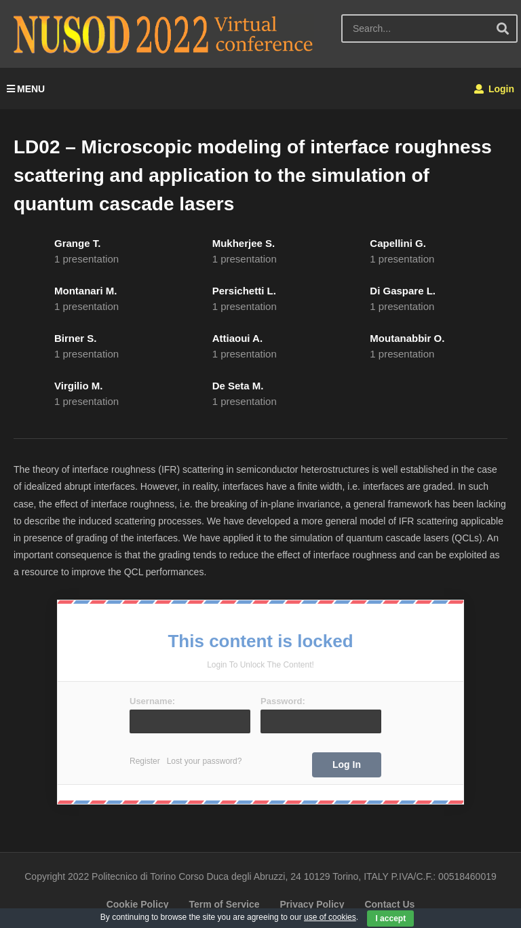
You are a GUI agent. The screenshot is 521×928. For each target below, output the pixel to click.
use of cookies (330, 917)
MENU (26, 88)
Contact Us (389, 904)
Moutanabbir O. (407, 338)
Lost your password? (204, 761)
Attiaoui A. (237, 338)
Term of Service (224, 904)
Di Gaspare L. (403, 290)
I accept (390, 918)
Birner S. (75, 338)
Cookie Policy (138, 904)
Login (494, 88)
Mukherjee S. (243, 243)
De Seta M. (238, 385)
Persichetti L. (244, 290)
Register (145, 761)
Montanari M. (85, 290)
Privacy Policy (311, 904)
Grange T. (77, 243)
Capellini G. (398, 243)
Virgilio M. (78, 385)
